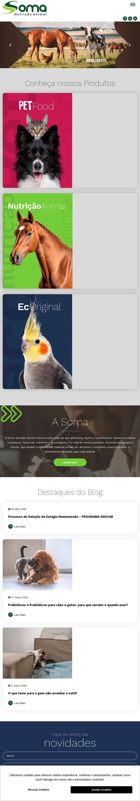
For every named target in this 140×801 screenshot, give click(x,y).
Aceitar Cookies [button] (102, 789)
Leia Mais (19, 526)
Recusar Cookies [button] (38, 789)
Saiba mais (70, 462)
